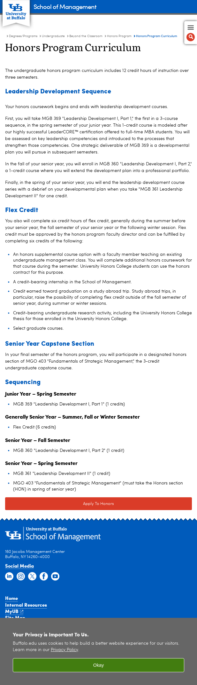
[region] (98, 651)
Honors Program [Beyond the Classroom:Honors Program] (119, 36)
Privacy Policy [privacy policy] (64, 650)
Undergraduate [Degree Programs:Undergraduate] (53, 36)
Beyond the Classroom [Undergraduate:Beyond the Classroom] (85, 36)
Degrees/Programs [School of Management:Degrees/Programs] (23, 36)
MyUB (14, 611)
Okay (98, 665)
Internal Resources (26, 604)
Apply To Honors (98, 504)
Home (11, 598)
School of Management (65, 6)
